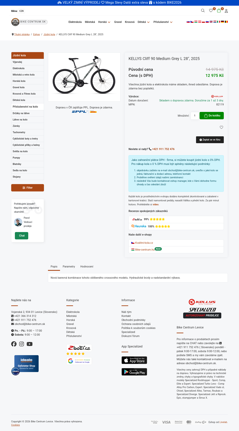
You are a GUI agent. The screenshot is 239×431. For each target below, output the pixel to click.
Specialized (128, 332)
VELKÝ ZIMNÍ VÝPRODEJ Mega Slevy (93, 3)
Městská (90, 22)
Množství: (183, 115)
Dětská (142, 22)
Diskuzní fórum (131, 336)
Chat (21, 235)
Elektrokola (75, 22)
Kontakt (126, 316)
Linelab (223, 422)
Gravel (118, 22)
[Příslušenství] (171, 22)
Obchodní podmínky (133, 320)
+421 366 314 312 (25, 316)
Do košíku (212, 116)
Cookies (15, 425)
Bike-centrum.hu (143, 249)
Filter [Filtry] (27, 187)
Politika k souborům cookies (138, 328)
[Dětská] (148, 22)
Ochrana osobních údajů (136, 324)
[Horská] (109, 22)
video (155, 204)
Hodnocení (86, 266)
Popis (54, 266)
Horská (102, 22)
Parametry (69, 266)
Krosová (130, 22)
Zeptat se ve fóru (210, 139)
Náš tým (127, 312)
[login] (225, 10)
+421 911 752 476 (163, 149)
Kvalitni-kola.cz (142, 242)
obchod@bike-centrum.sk (30, 324)
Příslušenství (161, 22)
